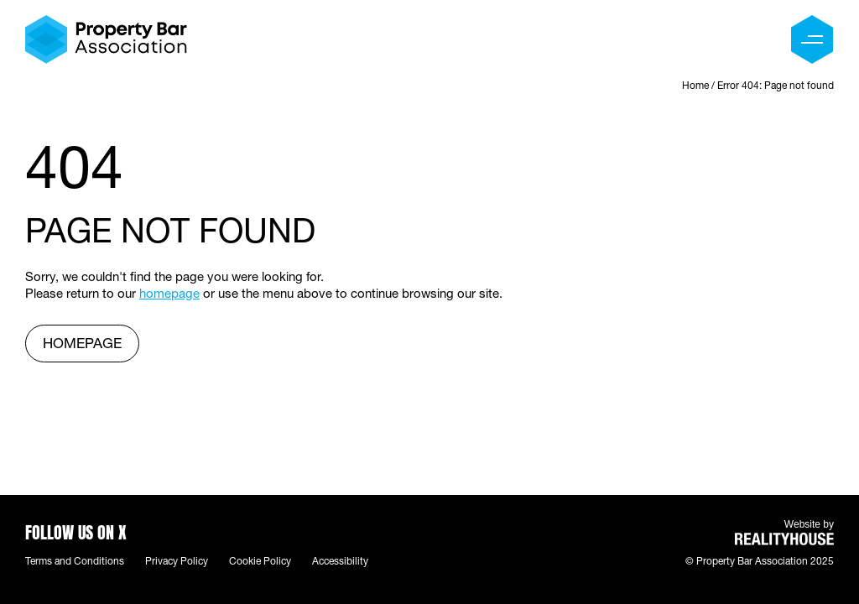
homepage (169, 295)
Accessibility (340, 562)
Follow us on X (76, 530)
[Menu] (812, 39)
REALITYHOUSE (784, 539)
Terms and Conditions (74, 562)
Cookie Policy (260, 562)
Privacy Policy (176, 562)
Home (695, 86)
